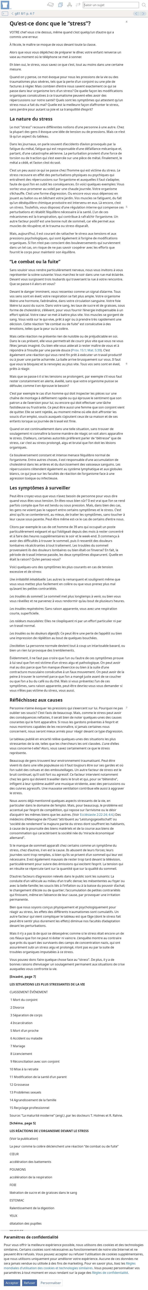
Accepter (12, 1283)
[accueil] (6, 5)
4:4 (110, 814)
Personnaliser (51, 1283)
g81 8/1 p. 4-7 (22, 13)
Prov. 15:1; (79, 350)
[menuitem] (6, 5)
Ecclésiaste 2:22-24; (94, 814)
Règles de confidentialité (110, 1273)
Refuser (29, 1283)
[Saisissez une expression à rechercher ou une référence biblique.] (109, 5)
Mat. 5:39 (94, 350)
